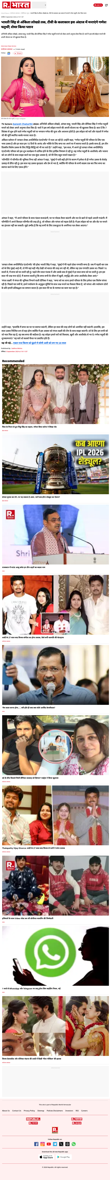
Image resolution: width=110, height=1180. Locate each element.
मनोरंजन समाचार (6, 49)
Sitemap (40, 1111)
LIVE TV (98, 5)
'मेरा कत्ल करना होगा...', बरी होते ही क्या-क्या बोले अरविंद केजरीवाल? (28, 707)
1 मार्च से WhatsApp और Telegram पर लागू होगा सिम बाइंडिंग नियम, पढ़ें (31, 988)
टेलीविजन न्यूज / (25, 13)
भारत (3, 571)
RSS (77, 1111)
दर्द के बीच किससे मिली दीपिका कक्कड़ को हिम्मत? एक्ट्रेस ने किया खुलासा (30, 778)
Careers (84, 1111)
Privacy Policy (29, 1111)
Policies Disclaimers (55, 1111)
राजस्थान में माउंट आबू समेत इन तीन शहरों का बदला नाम (23, 567)
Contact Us (16, 1111)
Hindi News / (5, 13)
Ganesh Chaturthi (23, 123)
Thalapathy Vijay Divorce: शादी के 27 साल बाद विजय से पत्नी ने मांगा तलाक (33, 848)
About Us (6, 1111)
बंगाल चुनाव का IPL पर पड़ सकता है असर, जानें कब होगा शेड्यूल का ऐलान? (31, 497)
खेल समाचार (5, 430)
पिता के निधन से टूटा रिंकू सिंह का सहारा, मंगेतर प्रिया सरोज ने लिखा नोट (29, 427)
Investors (69, 1111)
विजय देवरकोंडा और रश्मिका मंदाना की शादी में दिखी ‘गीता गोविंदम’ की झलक (31, 1058)
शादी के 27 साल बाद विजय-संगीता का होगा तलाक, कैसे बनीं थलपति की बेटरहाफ (33, 637)
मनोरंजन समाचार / (15, 13)
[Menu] (105, 5)
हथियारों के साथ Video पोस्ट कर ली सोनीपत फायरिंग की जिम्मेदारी (27, 918)
